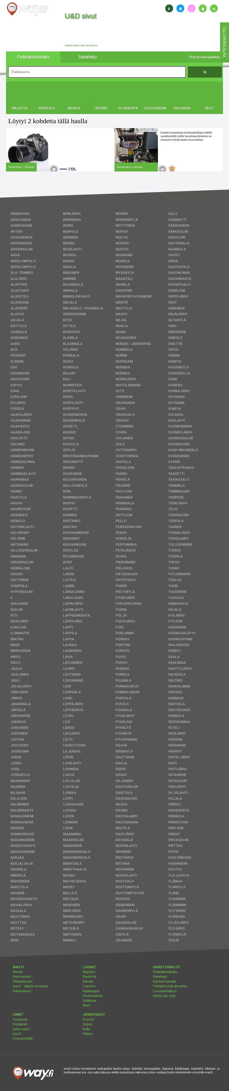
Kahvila (88, 981)
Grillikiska (89, 1001)
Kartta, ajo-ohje (164, 996)
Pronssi (88, 1019)
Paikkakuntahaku (165, 972)
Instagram (20, 1024)
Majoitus (89, 972)
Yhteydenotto (23, 981)
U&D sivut (81, 16)
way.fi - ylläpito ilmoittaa (30, 986)
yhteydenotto (224, 42)
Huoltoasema (93, 996)
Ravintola (89, 977)
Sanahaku (160, 977)
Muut (86, 1005)
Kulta (86, 1029)
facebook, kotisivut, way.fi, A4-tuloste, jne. (81, 46)
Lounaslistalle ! (24, 1038)
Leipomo (89, 986)
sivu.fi (17, 1034)
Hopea (87, 1024)
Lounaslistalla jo (165, 991)
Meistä (18, 972)
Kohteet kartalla (164, 981)
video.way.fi (21, 1029)
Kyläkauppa (91, 991)
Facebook (20, 1019)
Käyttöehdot (22, 977)
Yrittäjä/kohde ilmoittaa (170, 986)
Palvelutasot (22, 991)
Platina (88, 1034)
